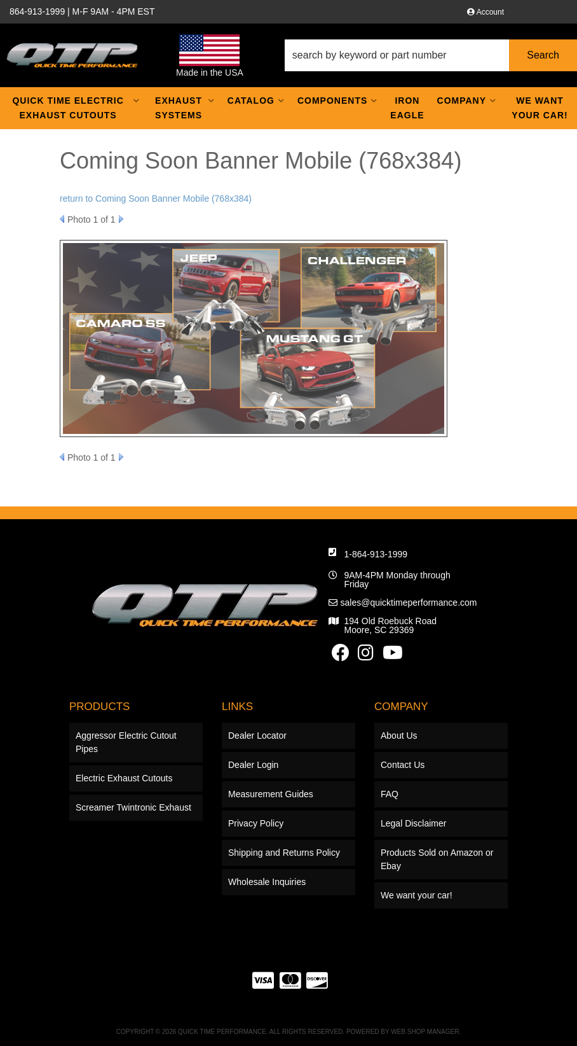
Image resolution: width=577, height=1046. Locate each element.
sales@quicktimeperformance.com (409, 602)
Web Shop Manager (425, 1031)
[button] (431, 55)
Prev (62, 219)
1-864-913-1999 (376, 554)
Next (121, 219)
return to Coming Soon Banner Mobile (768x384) (156, 198)
